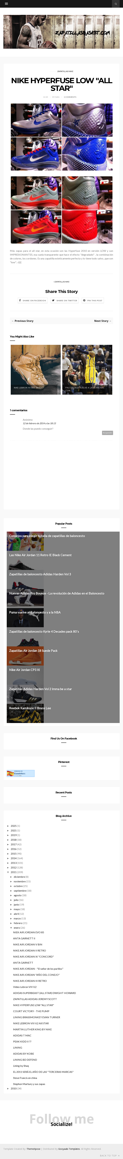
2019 (13, 834)
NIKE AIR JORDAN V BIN (27, 944)
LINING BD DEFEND (25, 1059)
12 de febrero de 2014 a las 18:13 (39, 423)
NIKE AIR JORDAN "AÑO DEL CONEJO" (36, 974)
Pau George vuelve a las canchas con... (85, 389)
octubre (18, 885)
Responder (107, 433)
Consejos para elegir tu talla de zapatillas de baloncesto (47, 536)
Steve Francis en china (25, 1077)
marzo (17, 918)
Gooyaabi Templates (69, 1148)
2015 (13, 853)
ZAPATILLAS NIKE (65, 71)
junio (16, 904)
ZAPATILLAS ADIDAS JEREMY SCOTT (35, 998)
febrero (18, 922)
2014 (13, 858)
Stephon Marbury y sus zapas (29, 1083)
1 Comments (70, 97)
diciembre (19, 876)
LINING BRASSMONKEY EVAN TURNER (36, 1017)
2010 (13, 1088)
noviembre (20, 881)
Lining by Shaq (21, 1065)
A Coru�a (18, 775)
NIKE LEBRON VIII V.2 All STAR (31, 1023)
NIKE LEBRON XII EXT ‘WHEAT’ (29, 387)
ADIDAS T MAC (22, 1035)
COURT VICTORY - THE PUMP (31, 1010)
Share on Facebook (34, 300)
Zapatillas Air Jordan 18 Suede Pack (33, 650)
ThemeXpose (33, 1148)
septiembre (20, 890)
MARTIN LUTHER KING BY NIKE (32, 1029)
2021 (13, 830)
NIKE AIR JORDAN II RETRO (29, 950)
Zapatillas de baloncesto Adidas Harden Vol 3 (40, 574)
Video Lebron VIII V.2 (25, 986)
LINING (17, 1047)
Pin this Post (94, 300)
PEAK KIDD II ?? (22, 1041)
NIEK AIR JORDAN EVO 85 (28, 932)
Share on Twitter (67, 300)
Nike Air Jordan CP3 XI (24, 669)
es (19, 773)
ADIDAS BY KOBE (23, 1053)
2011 (13, 871)
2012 (13, 867)
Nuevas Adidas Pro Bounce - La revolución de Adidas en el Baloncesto (56, 593)
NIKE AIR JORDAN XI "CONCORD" (33, 956)
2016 (13, 848)
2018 (13, 839)
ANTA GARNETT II (24, 938)
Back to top (110, 1155)
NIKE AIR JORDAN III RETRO (30, 980)
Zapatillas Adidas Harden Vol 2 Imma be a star (40, 689)
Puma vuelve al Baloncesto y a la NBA (35, 612)
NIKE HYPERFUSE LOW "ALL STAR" (33, 1004)
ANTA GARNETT (23, 962)
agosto (17, 895)
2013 (13, 862)
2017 (13, 844)
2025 (13, 825)
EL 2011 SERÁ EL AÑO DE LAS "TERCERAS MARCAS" (43, 1071)
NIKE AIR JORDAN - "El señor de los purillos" (38, 968)
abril (16, 913)
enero (17, 927)
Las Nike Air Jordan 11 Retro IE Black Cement (40, 555)
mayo (17, 908)
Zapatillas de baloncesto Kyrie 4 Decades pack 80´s (44, 631)
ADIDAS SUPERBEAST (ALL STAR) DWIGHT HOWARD (44, 992)
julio (16, 899)
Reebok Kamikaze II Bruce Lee (30, 708)
